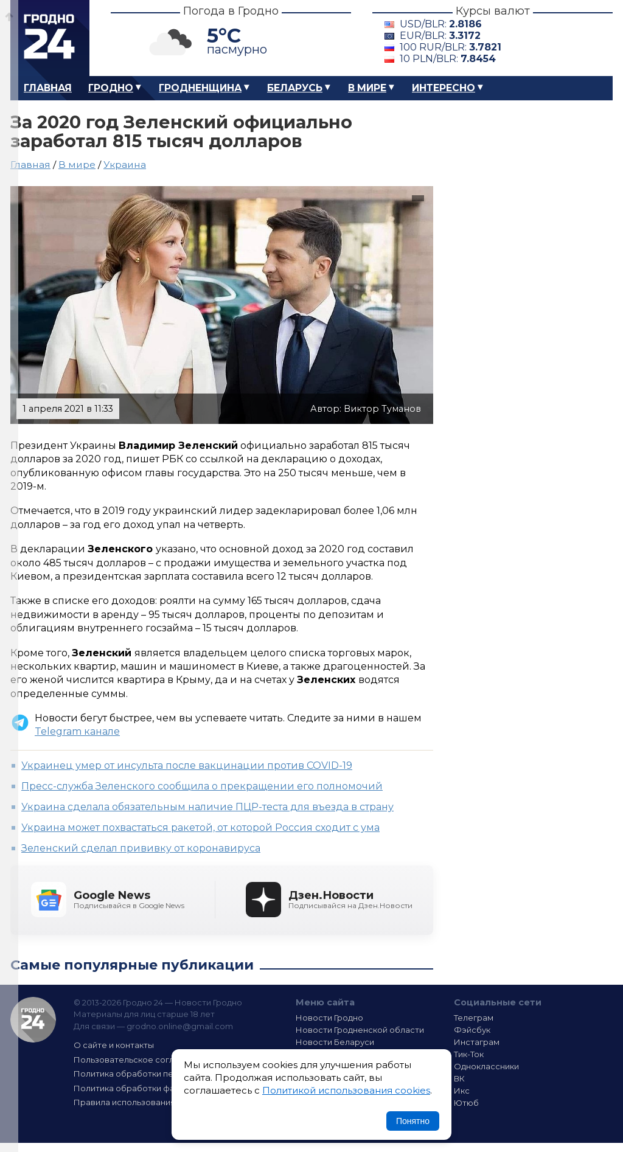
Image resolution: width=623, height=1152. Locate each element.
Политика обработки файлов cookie (149, 1088)
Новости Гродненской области (360, 1030)
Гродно (110, 88)
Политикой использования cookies (346, 1090)
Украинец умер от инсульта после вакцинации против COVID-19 (186, 765)
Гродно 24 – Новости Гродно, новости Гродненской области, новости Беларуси (49, 38)
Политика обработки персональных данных (164, 1073)
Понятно (413, 1121)
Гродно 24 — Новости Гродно (33, 1020)
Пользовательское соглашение (140, 1059)
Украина (124, 164)
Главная (48, 88)
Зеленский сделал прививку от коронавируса (140, 848)
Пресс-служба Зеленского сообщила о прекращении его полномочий (202, 786)
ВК (459, 1078)
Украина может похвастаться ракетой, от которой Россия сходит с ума (200, 827)
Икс (462, 1090)
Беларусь (294, 88)
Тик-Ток (469, 1054)
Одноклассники (486, 1066)
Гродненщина (200, 88)
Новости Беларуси (335, 1042)
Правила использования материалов (151, 1102)
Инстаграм (476, 1042)
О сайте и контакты (114, 1045)
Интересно (443, 88)
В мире (367, 88)
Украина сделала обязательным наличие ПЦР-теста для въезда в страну (207, 807)
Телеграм (473, 1017)
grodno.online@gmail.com (180, 1026)
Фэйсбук (472, 1030)
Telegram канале (77, 731)
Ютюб (466, 1103)
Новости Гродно (329, 1017)
